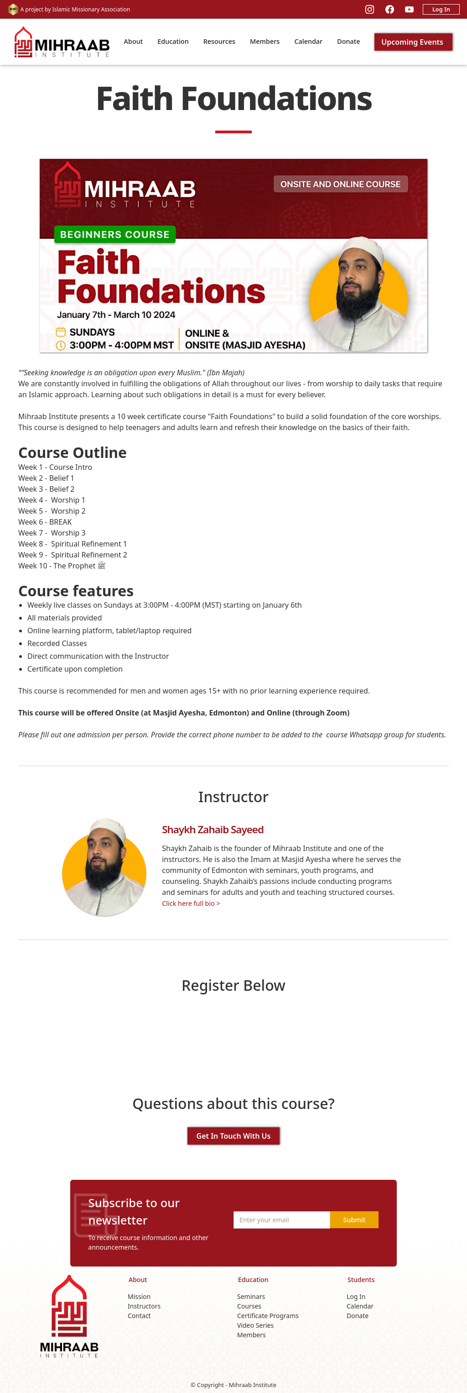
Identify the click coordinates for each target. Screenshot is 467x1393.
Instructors (144, 1306)
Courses (249, 1306)
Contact (139, 1315)
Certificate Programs (268, 1315)
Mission (139, 1296)
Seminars (251, 1296)
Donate (348, 41)
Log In (441, 9)
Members (265, 41)
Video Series (255, 1325)
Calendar (308, 41)
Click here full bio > (191, 903)
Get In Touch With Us (234, 1136)
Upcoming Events (412, 42)
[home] (62, 42)
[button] (133, 42)
